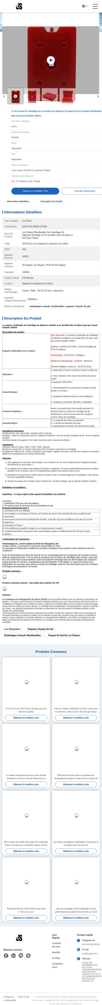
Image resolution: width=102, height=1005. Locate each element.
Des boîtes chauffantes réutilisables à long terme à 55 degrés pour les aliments (76, 843)
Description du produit (51, 201)
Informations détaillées (18, 201)
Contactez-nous (57, 965)
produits (56, 952)
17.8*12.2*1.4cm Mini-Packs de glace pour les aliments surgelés (26, 710)
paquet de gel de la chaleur (64, 635)
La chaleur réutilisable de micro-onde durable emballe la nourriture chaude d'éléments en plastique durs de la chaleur (26, 777)
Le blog (56, 958)
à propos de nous (56, 945)
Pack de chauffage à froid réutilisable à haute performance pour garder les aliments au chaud (76, 910)
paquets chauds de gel (41, 629)
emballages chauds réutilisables (22, 635)
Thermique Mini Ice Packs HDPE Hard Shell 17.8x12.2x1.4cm (26, 910)
